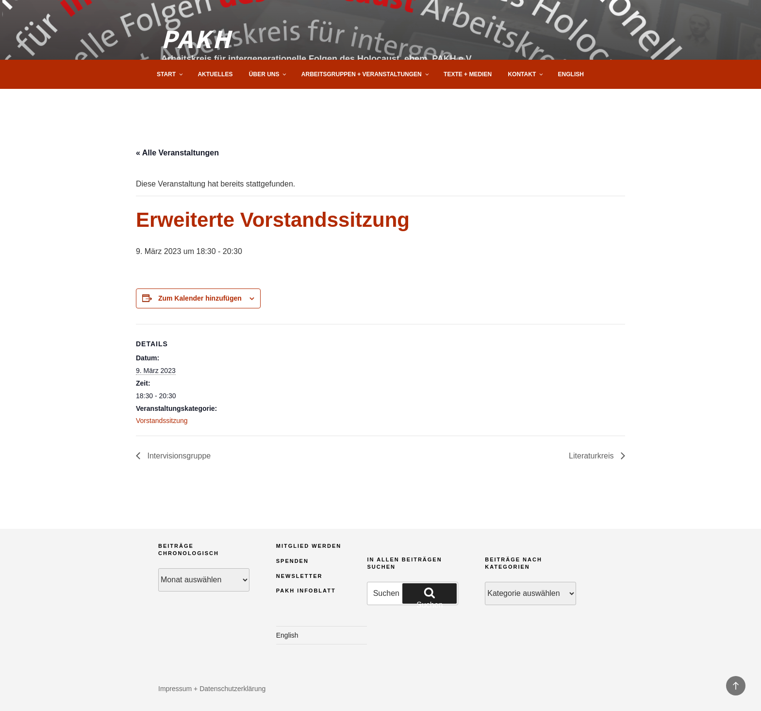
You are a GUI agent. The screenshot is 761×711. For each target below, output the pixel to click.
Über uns (268, 74)
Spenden (292, 561)
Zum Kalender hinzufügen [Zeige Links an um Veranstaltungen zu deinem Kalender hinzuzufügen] (200, 298)
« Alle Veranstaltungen (177, 153)
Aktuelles (215, 74)
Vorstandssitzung (162, 420)
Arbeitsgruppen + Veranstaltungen (365, 74)
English (571, 74)
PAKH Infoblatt (306, 590)
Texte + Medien (468, 74)
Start (170, 74)
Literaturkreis (592, 456)
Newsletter (299, 576)
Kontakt (526, 74)
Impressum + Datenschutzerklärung (211, 689)
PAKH (196, 38)
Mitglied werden (309, 546)
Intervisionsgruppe (178, 456)
